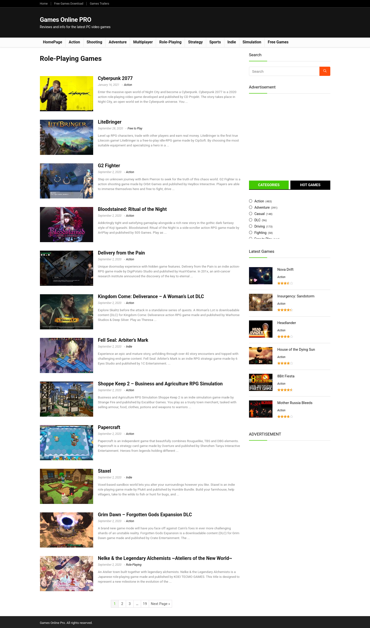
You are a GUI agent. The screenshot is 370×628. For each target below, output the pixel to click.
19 (145, 604)
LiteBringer (109, 122)
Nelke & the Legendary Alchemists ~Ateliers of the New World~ (165, 558)
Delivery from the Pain (121, 253)
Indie (231, 42)
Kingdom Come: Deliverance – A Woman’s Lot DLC (151, 296)
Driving (259, 226)
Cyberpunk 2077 (115, 78)
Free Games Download (68, 3)
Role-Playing (170, 42)
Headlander (286, 323)
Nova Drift (285, 269)
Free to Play (135, 128)
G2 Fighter (109, 165)
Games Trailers (99, 3)
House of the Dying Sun (296, 349)
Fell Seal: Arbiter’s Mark (123, 340)
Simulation (251, 42)
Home (44, 3)
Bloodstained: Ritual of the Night (132, 209)
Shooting (94, 42)
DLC (257, 220)
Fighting (260, 233)
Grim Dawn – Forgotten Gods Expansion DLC (145, 514)
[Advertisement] (242, 22)
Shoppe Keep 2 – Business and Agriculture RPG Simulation (160, 384)
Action (74, 42)
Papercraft (109, 427)
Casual (259, 214)
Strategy (195, 42)
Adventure (118, 42)
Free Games (278, 42)
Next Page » (160, 604)
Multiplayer (143, 42)
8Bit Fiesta (285, 376)
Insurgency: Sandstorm (295, 296)
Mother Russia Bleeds (294, 403)
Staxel (104, 471)
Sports (215, 42)
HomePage (52, 42)
